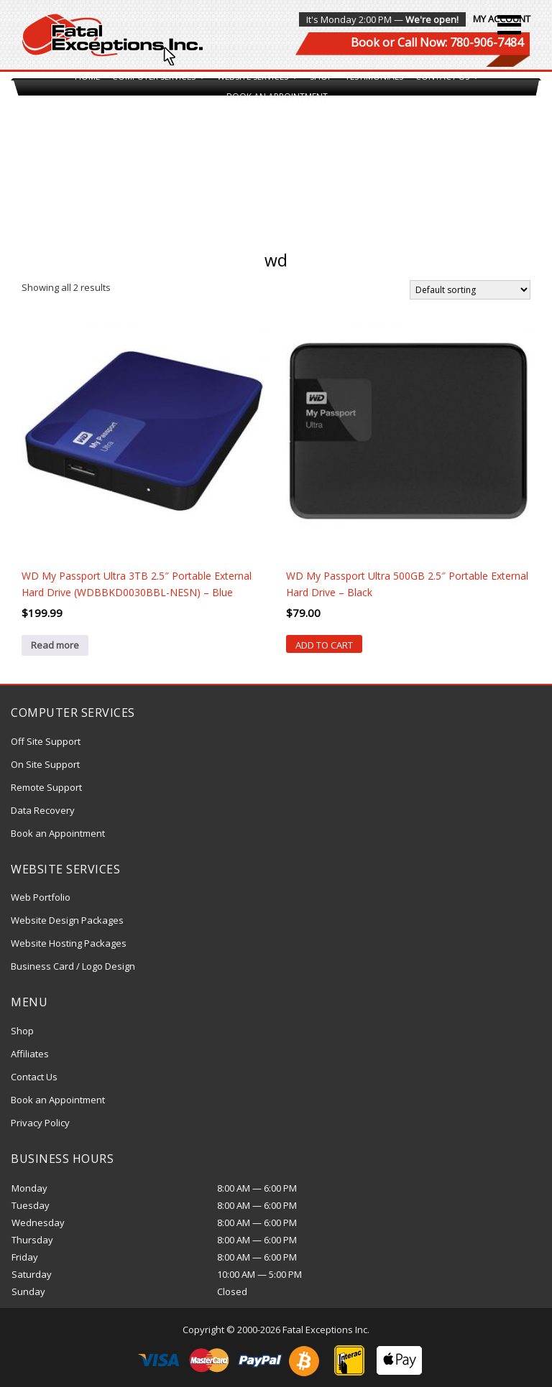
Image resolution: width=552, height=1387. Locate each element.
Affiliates (30, 1053)
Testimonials (374, 76)
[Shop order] (470, 290)
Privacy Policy (40, 1122)
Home (87, 76)
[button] (509, 24)
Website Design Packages (67, 920)
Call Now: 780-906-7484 (460, 42)
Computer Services (158, 76)
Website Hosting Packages (68, 943)
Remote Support (46, 787)
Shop (321, 76)
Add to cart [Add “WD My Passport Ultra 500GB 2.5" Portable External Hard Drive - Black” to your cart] (324, 645)
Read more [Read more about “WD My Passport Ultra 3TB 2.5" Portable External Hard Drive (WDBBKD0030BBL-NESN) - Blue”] (55, 645)
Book (365, 42)
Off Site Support (45, 741)
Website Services (257, 76)
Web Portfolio (40, 897)
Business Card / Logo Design (73, 966)
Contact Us (447, 76)
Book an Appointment (277, 97)
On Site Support (45, 764)
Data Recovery (43, 810)
